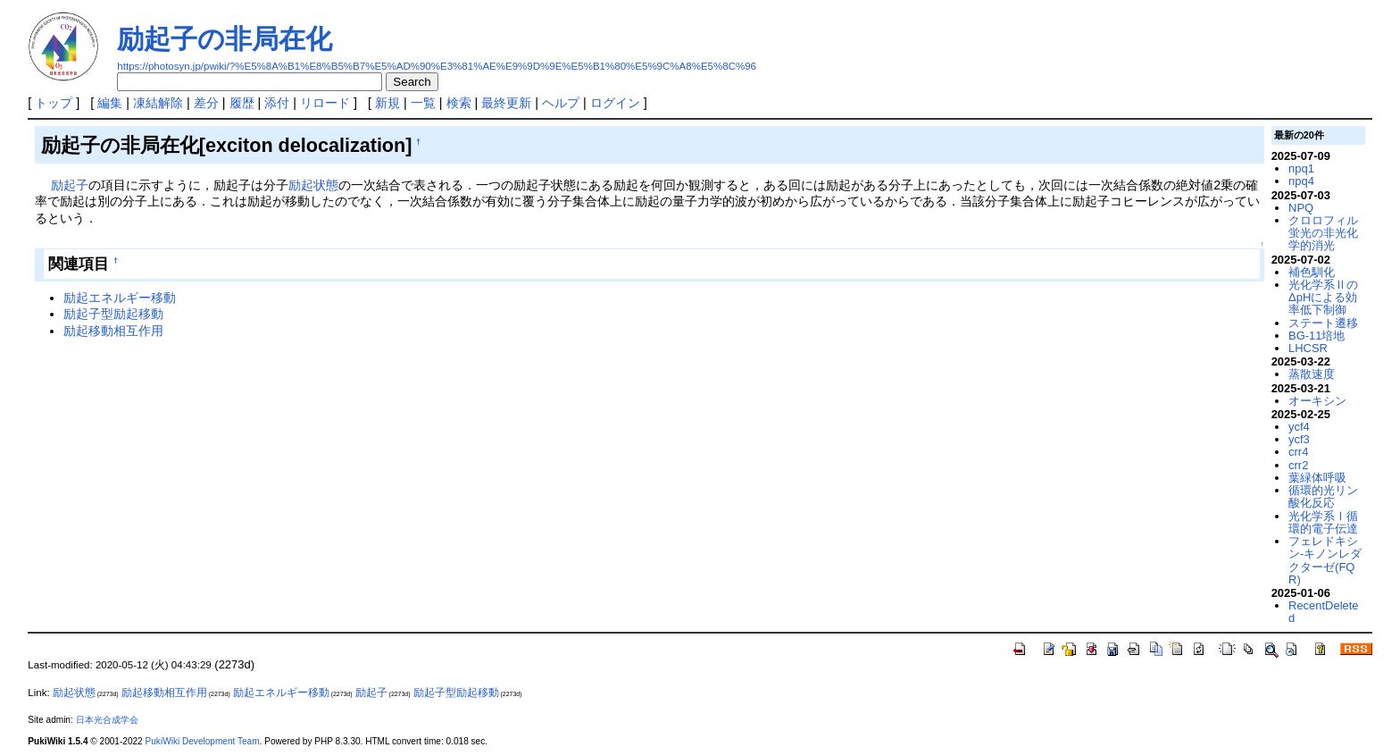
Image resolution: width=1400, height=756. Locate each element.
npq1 (1301, 168)
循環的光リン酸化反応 (1323, 496)
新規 (387, 103)
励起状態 (313, 185)
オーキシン (1317, 400)
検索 (458, 103)
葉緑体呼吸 (1317, 477)
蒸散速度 (1311, 374)
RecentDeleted (1323, 612)
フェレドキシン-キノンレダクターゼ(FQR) (1325, 560)
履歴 (241, 103)
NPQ (1300, 207)
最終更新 (506, 103)
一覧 (423, 103)
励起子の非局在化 (224, 39)
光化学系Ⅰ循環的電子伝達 (1323, 522)
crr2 (1298, 465)
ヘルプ (560, 103)
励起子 (69, 185)
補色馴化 (1311, 272)
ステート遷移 (1323, 323)
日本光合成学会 (107, 720)
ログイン (615, 103)
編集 (109, 103)
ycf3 (1299, 439)
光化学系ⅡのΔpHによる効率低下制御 (1323, 297)
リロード (325, 103)
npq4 (1301, 181)
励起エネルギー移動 (119, 297)
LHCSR (1308, 348)
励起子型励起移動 (113, 314)
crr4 (1298, 451)
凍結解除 (158, 103)
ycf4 (1299, 426)
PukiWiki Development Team (203, 741)
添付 (276, 103)
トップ (53, 103)
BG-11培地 (1316, 335)
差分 (206, 103)
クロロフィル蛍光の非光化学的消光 (1323, 233)
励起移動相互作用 (113, 330)
